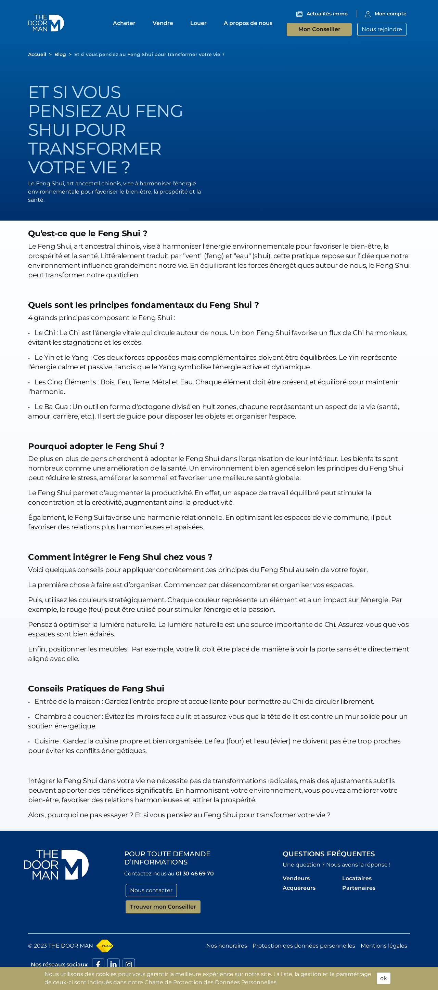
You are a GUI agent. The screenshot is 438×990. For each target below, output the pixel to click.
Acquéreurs (299, 888)
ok (383, 978)
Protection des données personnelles (304, 945)
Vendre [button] (164, 23)
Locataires (357, 878)
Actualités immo (327, 14)
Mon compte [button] (391, 14)
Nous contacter (151, 890)
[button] (46, 22)
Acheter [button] (125, 23)
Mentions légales (384, 945)
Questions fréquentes (329, 854)
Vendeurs (296, 878)
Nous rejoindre (382, 29)
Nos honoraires (226, 945)
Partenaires (358, 888)
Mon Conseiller (319, 29)
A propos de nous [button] (249, 23)
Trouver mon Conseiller (163, 906)
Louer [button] (199, 23)
